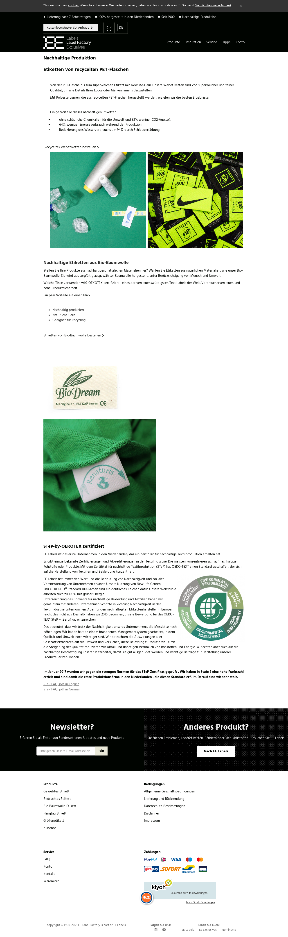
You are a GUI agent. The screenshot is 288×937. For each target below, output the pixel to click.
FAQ (46, 859)
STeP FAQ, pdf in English (61, 684)
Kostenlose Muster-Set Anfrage (68, 27)
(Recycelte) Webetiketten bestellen (69, 147)
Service (211, 42)
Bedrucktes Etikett (57, 799)
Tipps (226, 42)
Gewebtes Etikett (56, 791)
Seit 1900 (168, 17)
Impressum (152, 821)
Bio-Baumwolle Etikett (59, 806)
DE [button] (121, 27)
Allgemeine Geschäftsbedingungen (169, 791)
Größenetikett (53, 821)
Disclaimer (151, 813)
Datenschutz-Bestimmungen (164, 806)
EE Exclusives (208, 929)
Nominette (229, 929)
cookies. (73, 5)
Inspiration (193, 42)
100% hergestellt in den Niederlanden (126, 17)
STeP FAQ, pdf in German (61, 689)
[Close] (241, 6)
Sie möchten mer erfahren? (213, 5)
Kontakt (49, 874)
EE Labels (188, 929)
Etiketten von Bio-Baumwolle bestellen (72, 335)
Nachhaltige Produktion (199, 17)
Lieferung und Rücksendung (164, 799)
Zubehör (49, 828)
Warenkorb (51, 881)
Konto (240, 42)
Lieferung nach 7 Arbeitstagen (69, 17)
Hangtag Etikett (55, 813)
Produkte (173, 42)
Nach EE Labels (216, 751)
